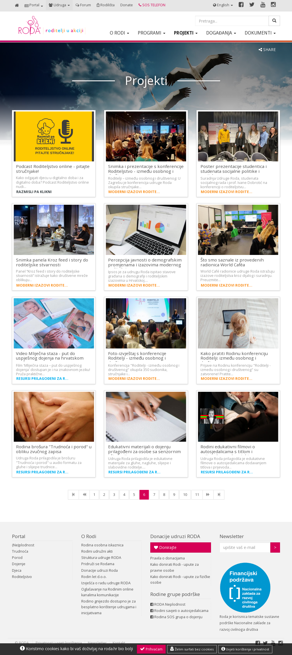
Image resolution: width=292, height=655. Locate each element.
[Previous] (84, 495)
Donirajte (165, 547)
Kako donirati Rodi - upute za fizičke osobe (180, 579)
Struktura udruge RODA (101, 557)
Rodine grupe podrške (175, 594)
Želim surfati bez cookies (192, 649)
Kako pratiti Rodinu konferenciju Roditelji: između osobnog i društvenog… (234, 358)
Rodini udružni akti (97, 551)
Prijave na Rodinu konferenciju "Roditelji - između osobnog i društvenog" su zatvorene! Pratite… (235, 369)
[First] (73, 495)
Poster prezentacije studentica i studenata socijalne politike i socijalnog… (233, 171)
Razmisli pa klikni (34, 191)
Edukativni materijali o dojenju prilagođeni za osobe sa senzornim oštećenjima (144, 451)
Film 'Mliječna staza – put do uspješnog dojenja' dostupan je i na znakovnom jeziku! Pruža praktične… (53, 369)
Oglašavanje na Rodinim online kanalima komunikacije (107, 592)
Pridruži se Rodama (97, 563)
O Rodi (88, 536)
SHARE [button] (267, 49)
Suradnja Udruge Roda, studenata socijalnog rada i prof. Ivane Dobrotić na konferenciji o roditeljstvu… (233, 182)
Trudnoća (20, 551)
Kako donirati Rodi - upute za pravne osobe (174, 567)
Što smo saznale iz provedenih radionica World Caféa (232, 262)
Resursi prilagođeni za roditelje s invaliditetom (43, 378)
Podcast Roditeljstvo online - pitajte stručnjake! (53, 168)
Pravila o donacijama (167, 558)
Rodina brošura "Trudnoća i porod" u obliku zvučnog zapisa (54, 449)
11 (197, 494)
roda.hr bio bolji (118, 648)
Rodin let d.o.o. (94, 576)
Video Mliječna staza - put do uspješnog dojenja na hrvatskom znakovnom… (50, 358)
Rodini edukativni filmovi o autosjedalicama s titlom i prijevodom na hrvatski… (227, 451)
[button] (34, 5)
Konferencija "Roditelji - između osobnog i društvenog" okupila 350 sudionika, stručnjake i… (143, 369)
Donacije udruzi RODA (175, 536)
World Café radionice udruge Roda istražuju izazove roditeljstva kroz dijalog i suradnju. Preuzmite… (237, 275)
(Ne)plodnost (23, 545)
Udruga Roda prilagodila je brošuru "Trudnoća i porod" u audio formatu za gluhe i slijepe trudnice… (49, 462)
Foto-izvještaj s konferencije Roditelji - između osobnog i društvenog (137, 358)
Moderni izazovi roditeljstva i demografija (135, 191)
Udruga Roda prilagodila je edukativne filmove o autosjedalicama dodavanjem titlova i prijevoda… (233, 463)
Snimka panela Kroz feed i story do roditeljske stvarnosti (52, 262)
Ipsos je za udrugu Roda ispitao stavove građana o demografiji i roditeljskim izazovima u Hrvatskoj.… (142, 276)
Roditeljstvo (22, 576)
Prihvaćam (151, 649)
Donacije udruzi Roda (99, 570)
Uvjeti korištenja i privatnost (245, 649)
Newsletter (232, 536)
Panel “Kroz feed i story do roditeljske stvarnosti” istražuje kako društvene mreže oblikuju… (52, 275)
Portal (18, 536)
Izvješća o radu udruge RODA (106, 583)
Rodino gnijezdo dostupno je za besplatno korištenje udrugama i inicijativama (108, 607)
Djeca (16, 570)
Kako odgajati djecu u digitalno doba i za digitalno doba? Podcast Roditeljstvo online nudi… (52, 182)
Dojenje (18, 563)
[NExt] (208, 495)
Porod (17, 557)
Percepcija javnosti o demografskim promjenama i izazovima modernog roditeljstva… (145, 264)
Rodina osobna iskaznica (102, 545)
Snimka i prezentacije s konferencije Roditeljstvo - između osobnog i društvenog (146, 171)
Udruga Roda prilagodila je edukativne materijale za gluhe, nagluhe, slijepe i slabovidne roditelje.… (140, 463)
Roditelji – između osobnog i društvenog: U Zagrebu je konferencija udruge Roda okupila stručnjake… (144, 182)
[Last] (218, 495)
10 (185, 494)
